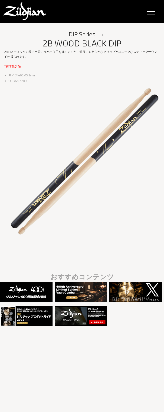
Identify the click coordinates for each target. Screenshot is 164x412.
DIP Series (82, 34)
